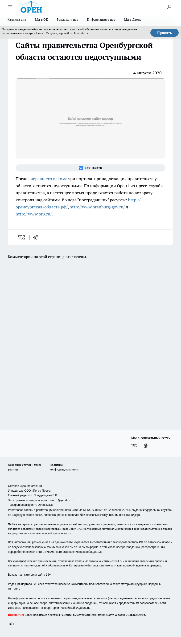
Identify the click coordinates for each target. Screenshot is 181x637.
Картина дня (17, 19)
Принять (164, 33)
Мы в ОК (41, 19)
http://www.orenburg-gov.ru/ (97, 207)
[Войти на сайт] (169, 7)
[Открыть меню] (10, 7)
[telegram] (36, 237)
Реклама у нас (67, 19)
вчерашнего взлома (47, 178)
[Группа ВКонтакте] (90, 167)
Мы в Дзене (133, 19)
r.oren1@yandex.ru (61, 500)
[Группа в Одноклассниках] (146, 445)
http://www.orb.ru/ (34, 214)
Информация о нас (101, 19)
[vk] (22, 237)
